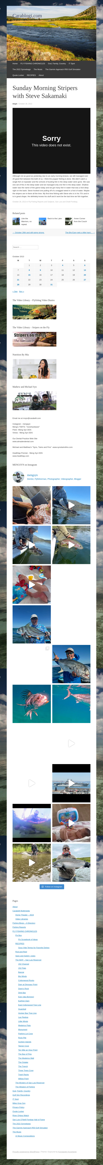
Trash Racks (23, 1074)
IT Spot (72, 63)
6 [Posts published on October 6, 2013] (84, 265)
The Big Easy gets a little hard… (80, 232)
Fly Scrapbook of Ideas (28, 939)
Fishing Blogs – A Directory (24, 923)
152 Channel (23, 964)
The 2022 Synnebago (22, 69)
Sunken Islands (24, 1042)
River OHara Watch (21, 1115)
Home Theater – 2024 (24, 915)
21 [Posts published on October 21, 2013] (18, 280)
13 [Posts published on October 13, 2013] (85, 270)
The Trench (23, 1066)
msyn (15, 104)
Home (15, 63)
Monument (22, 1029)
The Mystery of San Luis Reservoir (29, 1083)
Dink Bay (22, 993)
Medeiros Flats (24, 1025)
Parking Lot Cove (25, 1034)
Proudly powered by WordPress (26, 1152)
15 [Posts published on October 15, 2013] (29, 275)
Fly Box (18, 935)
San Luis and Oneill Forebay (66, 202)
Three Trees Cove (25, 1070)
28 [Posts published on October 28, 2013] (18, 285)
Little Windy (23, 1021)
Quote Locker (18, 75)
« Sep (15, 291)
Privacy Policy (18, 1107)
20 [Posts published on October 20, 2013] (85, 275)
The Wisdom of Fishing (25, 1087)
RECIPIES (31, 75)
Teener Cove (23, 1046)
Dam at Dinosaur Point (27, 984)
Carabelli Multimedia (21, 911)
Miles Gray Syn (19, 1103)
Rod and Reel (21, 952)
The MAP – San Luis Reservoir (28, 960)
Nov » (21, 291)
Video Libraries (21, 919)
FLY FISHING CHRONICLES (33, 63)
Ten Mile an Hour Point (28, 1050)
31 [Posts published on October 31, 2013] (51, 285)
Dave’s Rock (23, 989)
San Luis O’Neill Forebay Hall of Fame (29, 1120)
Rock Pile (22, 1038)
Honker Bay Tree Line (27, 1013)
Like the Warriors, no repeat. (26, 221)
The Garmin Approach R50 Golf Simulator (63, 69)
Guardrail (22, 1009)
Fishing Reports (19, 927)
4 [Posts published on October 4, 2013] (62, 265)
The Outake (23, 1062)
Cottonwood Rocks (26, 980)
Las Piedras (23, 1017)
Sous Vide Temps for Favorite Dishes (33, 948)
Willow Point (23, 1079)
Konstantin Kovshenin (67, 1152)
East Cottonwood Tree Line (29, 1005)
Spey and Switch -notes (25, 956)
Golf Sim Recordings (21, 1095)
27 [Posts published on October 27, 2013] (85, 280)
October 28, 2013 (25, 104)
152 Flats (22, 968)
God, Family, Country (57, 63)
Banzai (21, 972)
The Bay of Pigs (25, 1054)
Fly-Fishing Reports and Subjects (41, 202)
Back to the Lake (55, 218)
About (41, 75)
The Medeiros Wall (26, 1058)
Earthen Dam (24, 1001)
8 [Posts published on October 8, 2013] (29, 270)
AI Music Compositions (25, 1136)
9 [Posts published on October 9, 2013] (40, 270)
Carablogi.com (27, 15)
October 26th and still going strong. (28, 232)
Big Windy (22, 976)
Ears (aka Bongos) (26, 997)
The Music (38, 69)
